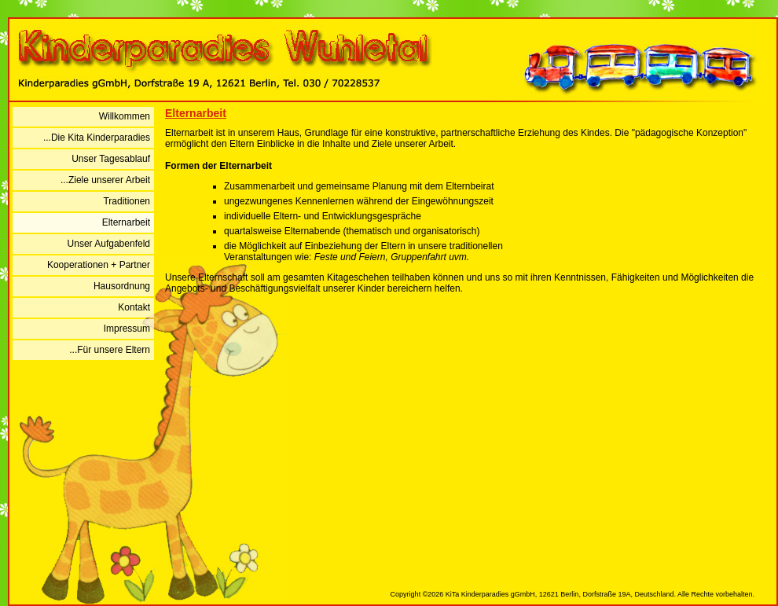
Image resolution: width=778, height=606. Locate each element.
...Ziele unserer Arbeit (105, 179)
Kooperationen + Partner (98, 264)
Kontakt (134, 307)
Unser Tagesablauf (111, 158)
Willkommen (124, 116)
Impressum (127, 328)
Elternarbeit (126, 222)
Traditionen (126, 201)
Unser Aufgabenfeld (109, 243)
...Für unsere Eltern (109, 349)
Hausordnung (122, 286)
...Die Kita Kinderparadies (96, 137)
